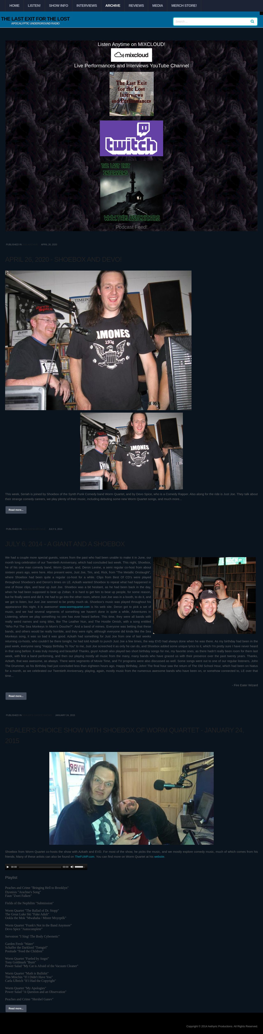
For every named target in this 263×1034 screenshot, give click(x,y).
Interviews (86, 6)
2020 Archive (30, 244)
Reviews (136, 6)
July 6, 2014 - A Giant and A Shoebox (88, 543)
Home (14, 6)
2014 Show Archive (33, 529)
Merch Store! (184, 6)
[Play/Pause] (7, 867)
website (160, 856)
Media (157, 6)
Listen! (34, 6)
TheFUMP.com (85, 856)
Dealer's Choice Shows (37, 715)
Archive (112, 6)
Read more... (16, 509)
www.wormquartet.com (74, 606)
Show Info (58, 6)
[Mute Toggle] (72, 867)
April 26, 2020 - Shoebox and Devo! (85, 259)
